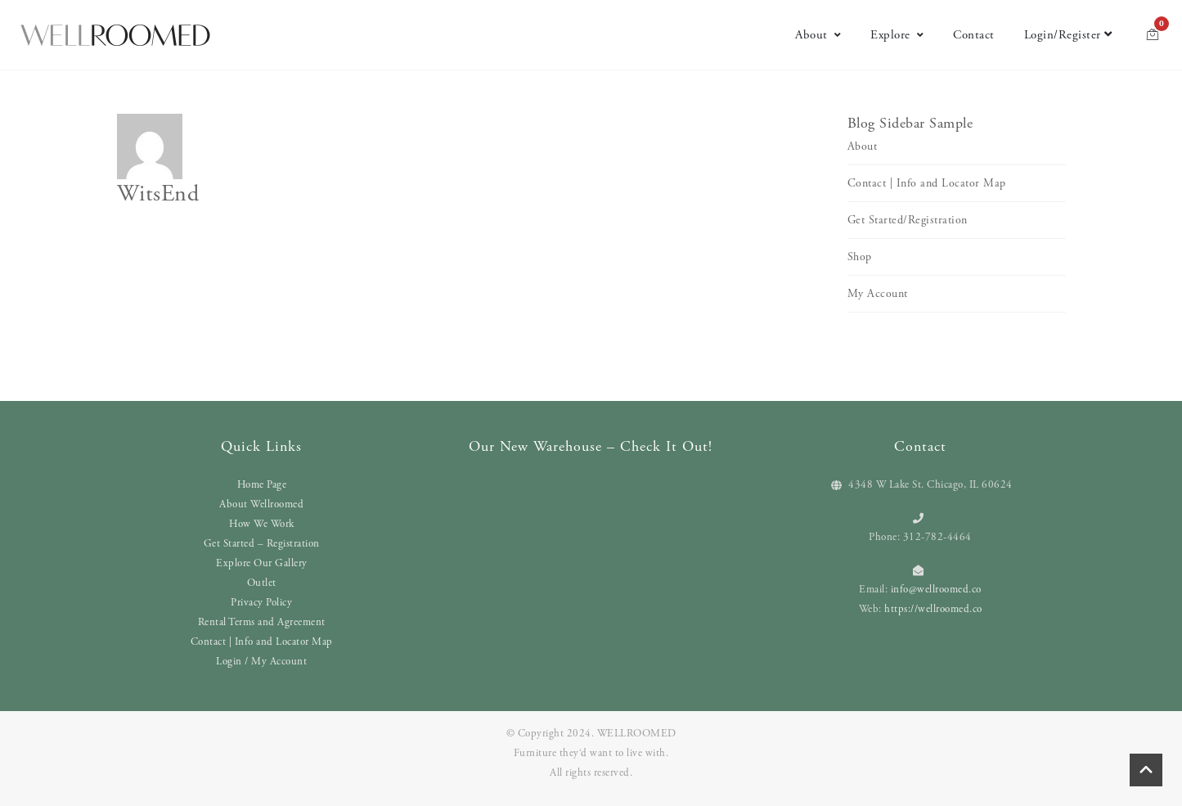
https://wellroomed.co (933, 609)
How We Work (261, 524)
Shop (859, 257)
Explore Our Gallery (262, 563)
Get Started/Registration (907, 220)
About (818, 35)
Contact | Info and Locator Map (926, 183)
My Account (877, 293)
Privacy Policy (261, 603)
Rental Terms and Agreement (262, 622)
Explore (897, 35)
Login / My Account (261, 662)
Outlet (261, 583)
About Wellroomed (261, 504)
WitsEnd (158, 194)
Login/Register (1068, 35)
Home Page (262, 485)
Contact (974, 35)
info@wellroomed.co (936, 590)
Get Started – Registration (262, 544)
